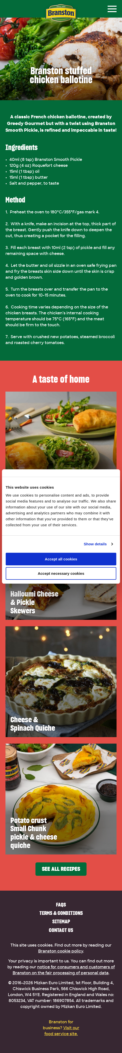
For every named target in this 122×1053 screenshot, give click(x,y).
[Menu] (112, 9)
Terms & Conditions (61, 913)
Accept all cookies (61, 559)
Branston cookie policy (60, 951)
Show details (95, 544)
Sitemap (61, 921)
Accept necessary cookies (61, 573)
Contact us (61, 930)
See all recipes (61, 869)
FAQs (61, 904)
